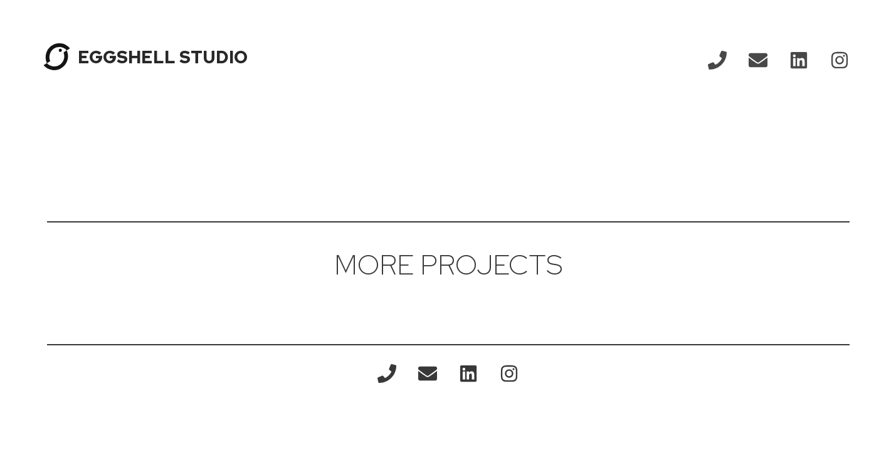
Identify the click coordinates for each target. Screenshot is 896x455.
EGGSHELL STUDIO (163, 57)
